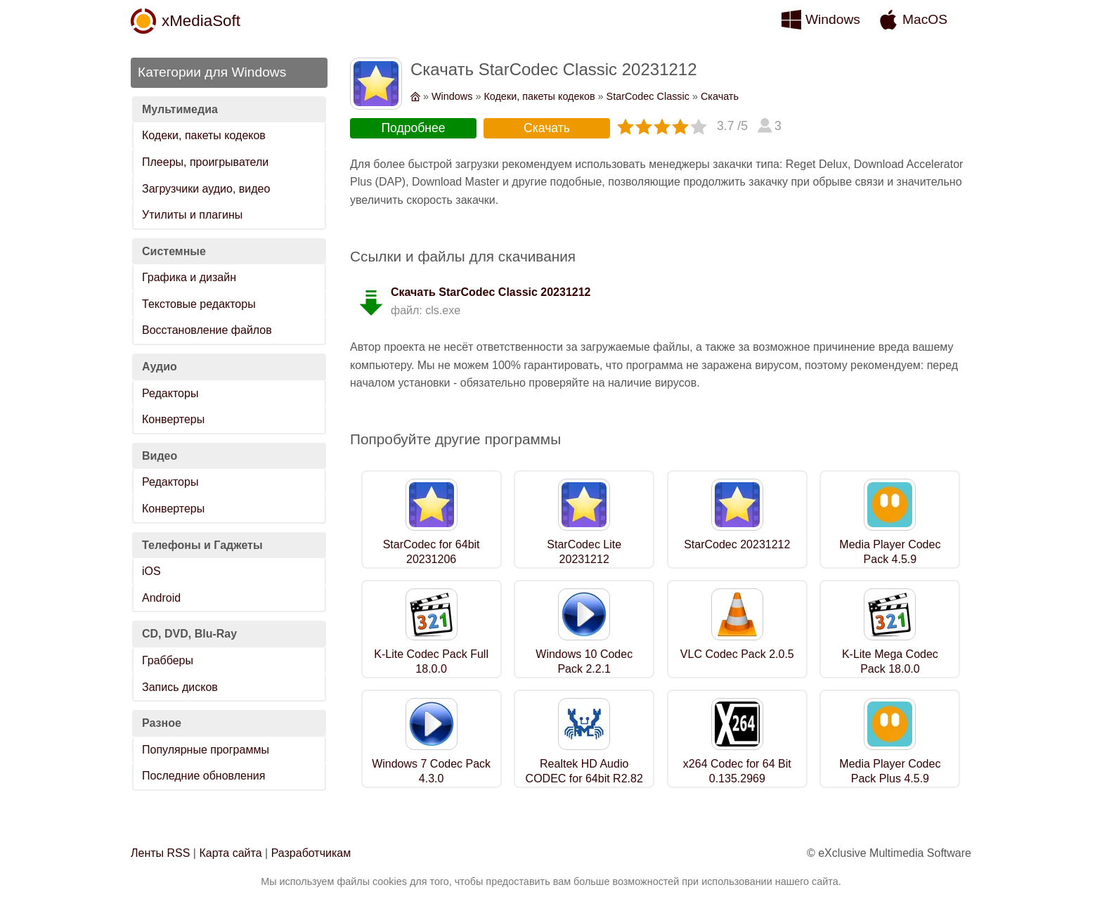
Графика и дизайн (189, 277)
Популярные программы (205, 750)
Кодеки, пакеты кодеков (204, 135)
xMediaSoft (201, 21)
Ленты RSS (160, 853)
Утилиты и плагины (192, 215)
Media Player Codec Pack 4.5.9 (889, 551)
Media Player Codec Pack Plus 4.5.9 (889, 771)
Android (161, 598)
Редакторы (170, 393)
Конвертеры (173, 419)
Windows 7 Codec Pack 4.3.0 (431, 771)
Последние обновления (203, 776)
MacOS (924, 19)
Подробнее (413, 128)
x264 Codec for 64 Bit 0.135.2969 (737, 771)
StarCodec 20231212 (737, 544)
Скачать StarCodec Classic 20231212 (491, 292)
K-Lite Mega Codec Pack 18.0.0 (890, 661)
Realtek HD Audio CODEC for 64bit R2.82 (584, 771)
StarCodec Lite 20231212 (584, 551)
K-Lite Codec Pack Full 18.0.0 (431, 661)
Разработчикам (311, 853)
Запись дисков (180, 687)
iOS (151, 571)
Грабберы (167, 660)
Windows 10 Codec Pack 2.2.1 (584, 661)
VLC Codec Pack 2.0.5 (737, 654)
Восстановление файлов (207, 330)
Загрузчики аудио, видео (206, 189)
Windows (832, 19)
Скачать (720, 96)
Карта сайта (230, 853)
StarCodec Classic (648, 96)
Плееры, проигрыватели (205, 162)
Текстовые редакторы (199, 304)
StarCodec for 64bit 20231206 (431, 551)
